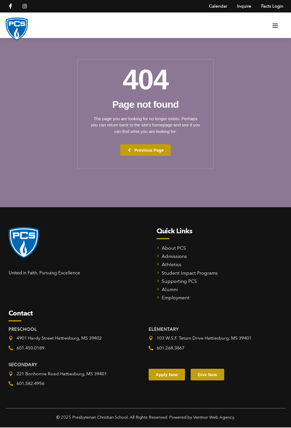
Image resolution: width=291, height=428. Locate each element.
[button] (275, 25)
